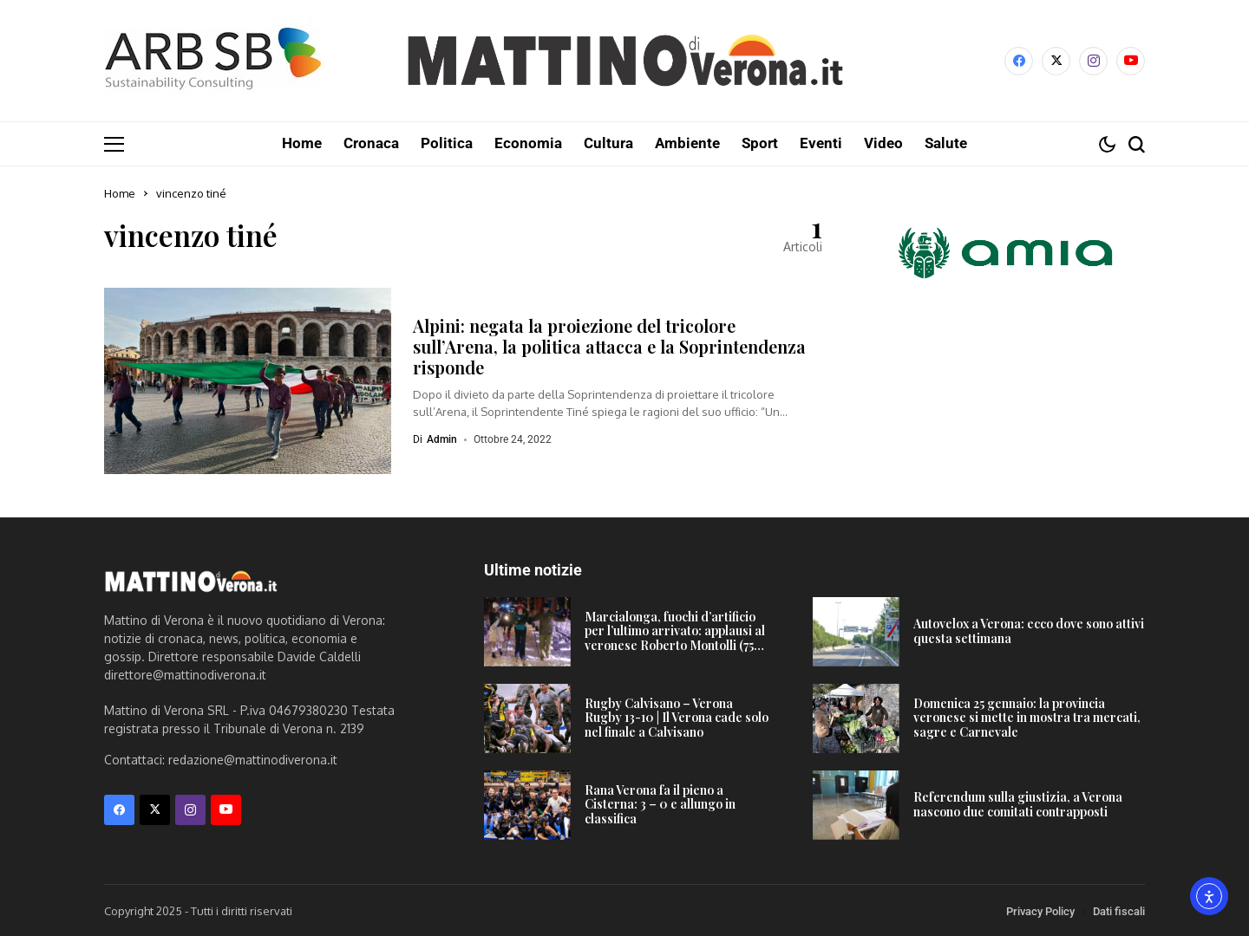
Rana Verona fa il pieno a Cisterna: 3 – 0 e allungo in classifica (660, 804)
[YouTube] (1130, 61)
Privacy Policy (1040, 910)
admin (442, 438)
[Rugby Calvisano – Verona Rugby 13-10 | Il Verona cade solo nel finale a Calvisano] (527, 717)
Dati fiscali (1119, 910)
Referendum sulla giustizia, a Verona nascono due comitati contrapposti (1017, 803)
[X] (1056, 61)
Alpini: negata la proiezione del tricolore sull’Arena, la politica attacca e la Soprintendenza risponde (609, 345)
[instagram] (1093, 61)
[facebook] (1018, 61)
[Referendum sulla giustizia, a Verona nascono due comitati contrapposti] (856, 804)
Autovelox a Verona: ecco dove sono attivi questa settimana (1028, 630)
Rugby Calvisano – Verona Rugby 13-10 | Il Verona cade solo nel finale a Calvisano (676, 717)
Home (119, 192)
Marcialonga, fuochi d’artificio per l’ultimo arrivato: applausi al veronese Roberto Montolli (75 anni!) (675, 637)
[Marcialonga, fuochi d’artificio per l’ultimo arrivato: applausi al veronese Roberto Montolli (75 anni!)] (527, 631)
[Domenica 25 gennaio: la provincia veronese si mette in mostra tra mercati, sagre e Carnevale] (856, 717)
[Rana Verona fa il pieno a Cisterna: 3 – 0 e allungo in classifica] (527, 804)
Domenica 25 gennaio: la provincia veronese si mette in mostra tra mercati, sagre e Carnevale (1027, 717)
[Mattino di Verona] (624, 60)
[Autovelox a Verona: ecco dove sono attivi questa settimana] (856, 631)
